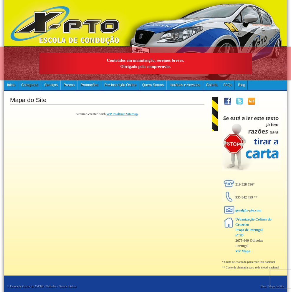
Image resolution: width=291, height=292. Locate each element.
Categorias (29, 85)
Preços (69, 85)
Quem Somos (153, 85)
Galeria (212, 85)
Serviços (51, 85)
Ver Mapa (242, 251)
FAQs (227, 85)
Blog (241, 85)
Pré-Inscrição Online (120, 85)
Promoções (89, 85)
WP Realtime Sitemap (122, 114)
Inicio (11, 85)
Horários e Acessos (185, 85)
